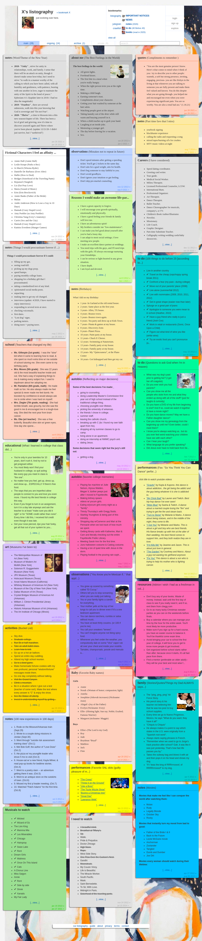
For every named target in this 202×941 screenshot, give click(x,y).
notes (27, 57)
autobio (95, 379)
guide (92, 926)
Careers (154, 160)
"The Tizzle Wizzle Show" (92, 789)
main (29, 43)
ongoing (53, 43)
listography (115, 16)
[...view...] (34, 138)
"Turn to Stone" (153, 515)
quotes (159, 57)
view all (111, 37)
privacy (108, 926)
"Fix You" (150, 558)
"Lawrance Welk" (88, 799)
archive (79, 43)
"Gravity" (150, 485)
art (21, 547)
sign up (175, 23)
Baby (88, 672)
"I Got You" (151, 525)
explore (174, 28)
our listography (80, 926)
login (174, 18)
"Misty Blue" (152, 505)
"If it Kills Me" (152, 545)
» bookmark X (63, 12)
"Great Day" (86, 796)
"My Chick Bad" (154, 498)
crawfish (117, 28)
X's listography (37, 11)
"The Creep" (86, 779)
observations (98, 151)
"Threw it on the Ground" (92, 783)
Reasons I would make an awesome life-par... (100, 197)
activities (20, 628)
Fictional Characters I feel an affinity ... (30, 152)
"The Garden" (153, 551)
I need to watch (81, 819)
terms (117, 926)
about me (96, 57)
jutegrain (117, 24)
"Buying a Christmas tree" (93, 793)
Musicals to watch (17, 809)
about (100, 926)
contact (125, 926)
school (29, 344)
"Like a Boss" (86, 786)
